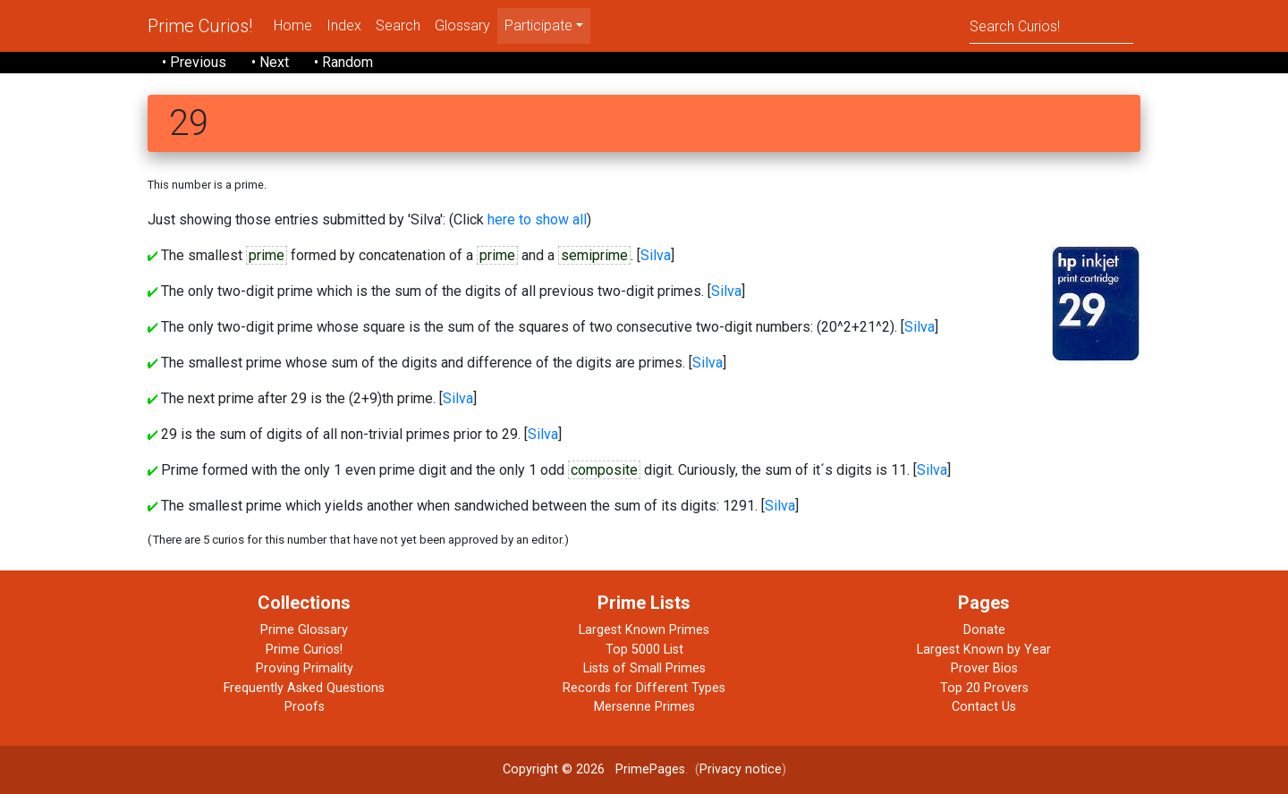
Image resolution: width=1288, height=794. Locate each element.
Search (398, 25)
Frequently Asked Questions (304, 688)
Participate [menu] (538, 25)
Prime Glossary (304, 630)
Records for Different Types (644, 688)
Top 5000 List (644, 649)
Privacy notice (740, 769)
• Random (343, 62)
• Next (270, 62)
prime (266, 255)
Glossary (462, 25)
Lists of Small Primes (644, 668)
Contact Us (984, 706)
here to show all (537, 219)
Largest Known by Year (984, 649)
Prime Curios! (200, 26)
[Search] (1051, 25)
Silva (655, 255)
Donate (984, 630)
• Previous (194, 62)
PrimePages (650, 769)
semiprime (594, 255)
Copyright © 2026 (554, 769)
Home (293, 25)
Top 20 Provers (984, 688)
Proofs (304, 706)
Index (343, 25)
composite (604, 469)
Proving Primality (304, 668)
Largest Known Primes (644, 630)
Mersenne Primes (644, 706)
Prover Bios (984, 668)
